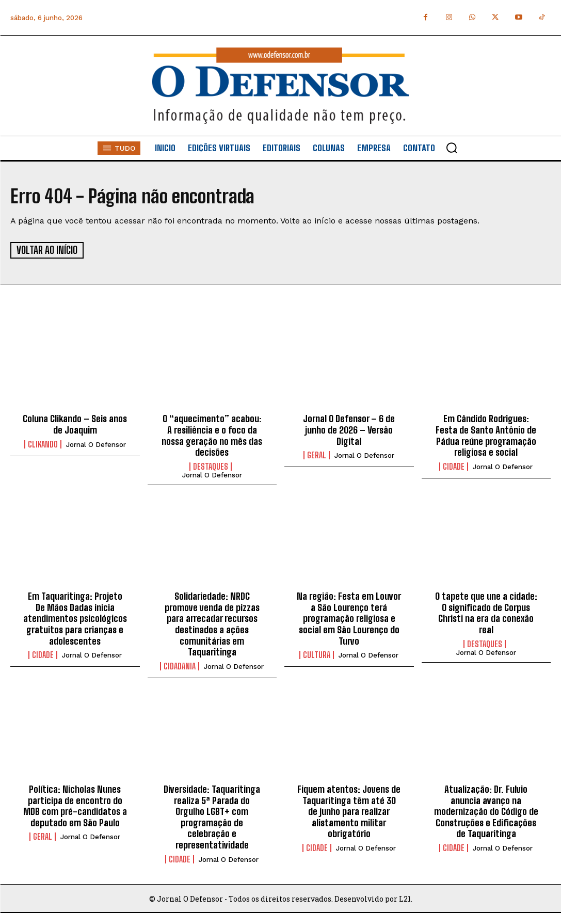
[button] (451, 147)
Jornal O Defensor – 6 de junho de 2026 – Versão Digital (349, 429)
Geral (316, 455)
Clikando (43, 443)
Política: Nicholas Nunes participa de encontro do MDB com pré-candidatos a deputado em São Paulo (75, 805)
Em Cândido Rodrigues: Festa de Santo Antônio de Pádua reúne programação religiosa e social (486, 434)
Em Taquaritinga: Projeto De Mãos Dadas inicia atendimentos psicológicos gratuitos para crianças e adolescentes (75, 618)
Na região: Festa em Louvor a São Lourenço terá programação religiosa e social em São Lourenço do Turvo (349, 618)
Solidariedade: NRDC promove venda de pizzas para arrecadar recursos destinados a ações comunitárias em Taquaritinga (212, 623)
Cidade (453, 465)
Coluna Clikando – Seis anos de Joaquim (75, 423)
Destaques (210, 465)
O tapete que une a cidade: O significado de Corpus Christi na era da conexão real (486, 612)
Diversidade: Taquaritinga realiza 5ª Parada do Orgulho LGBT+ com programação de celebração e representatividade (212, 816)
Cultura (316, 654)
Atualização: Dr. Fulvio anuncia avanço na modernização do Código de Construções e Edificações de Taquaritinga (486, 811)
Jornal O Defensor (96, 443)
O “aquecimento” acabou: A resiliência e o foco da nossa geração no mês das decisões (212, 434)
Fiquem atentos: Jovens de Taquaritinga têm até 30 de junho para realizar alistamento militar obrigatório (348, 811)
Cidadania (180, 665)
